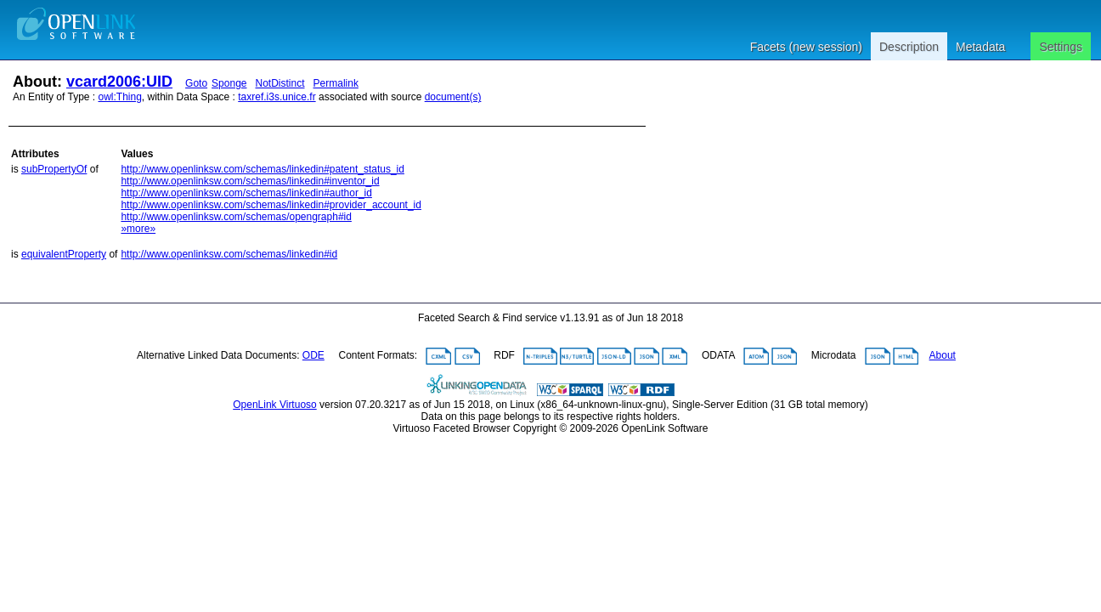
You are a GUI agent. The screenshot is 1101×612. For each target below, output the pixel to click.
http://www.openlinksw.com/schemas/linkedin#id (229, 254)
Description (909, 47)
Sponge (229, 83)
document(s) (453, 97)
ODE (313, 355)
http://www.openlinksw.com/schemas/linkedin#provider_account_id (271, 205)
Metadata (980, 47)
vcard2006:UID (119, 81)
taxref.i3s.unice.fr (276, 97)
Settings (1060, 47)
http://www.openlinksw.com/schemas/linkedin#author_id (246, 193)
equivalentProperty (63, 254)
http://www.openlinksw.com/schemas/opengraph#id (236, 217)
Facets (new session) (806, 47)
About (942, 355)
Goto (196, 83)
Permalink (336, 83)
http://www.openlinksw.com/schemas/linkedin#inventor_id (250, 181)
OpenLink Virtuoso (275, 405)
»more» (138, 229)
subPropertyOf (54, 169)
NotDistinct (280, 83)
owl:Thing (120, 97)
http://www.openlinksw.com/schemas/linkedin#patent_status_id (262, 169)
